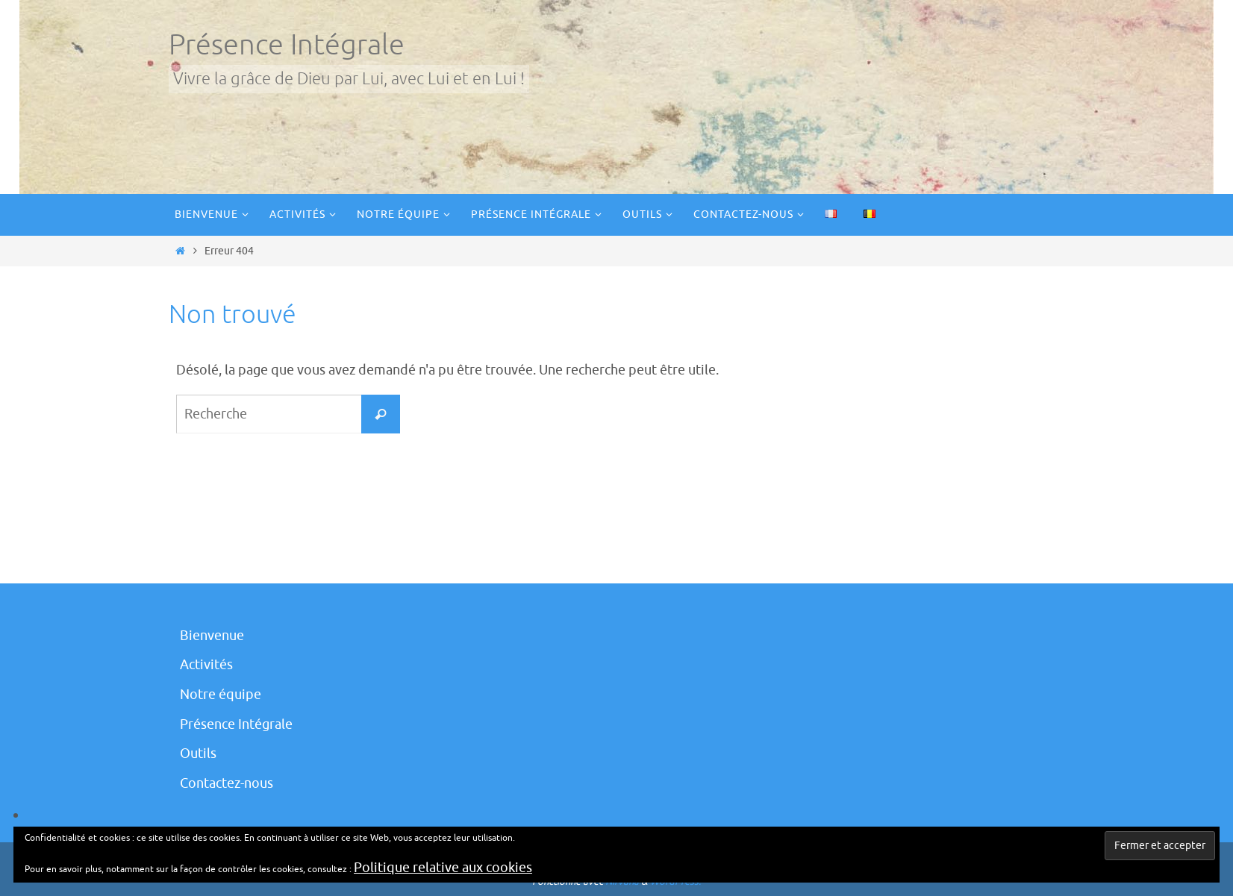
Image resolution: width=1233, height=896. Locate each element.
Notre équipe (220, 694)
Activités (206, 665)
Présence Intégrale (287, 45)
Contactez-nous (226, 783)
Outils (198, 753)
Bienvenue (212, 635)
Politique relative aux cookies (443, 867)
